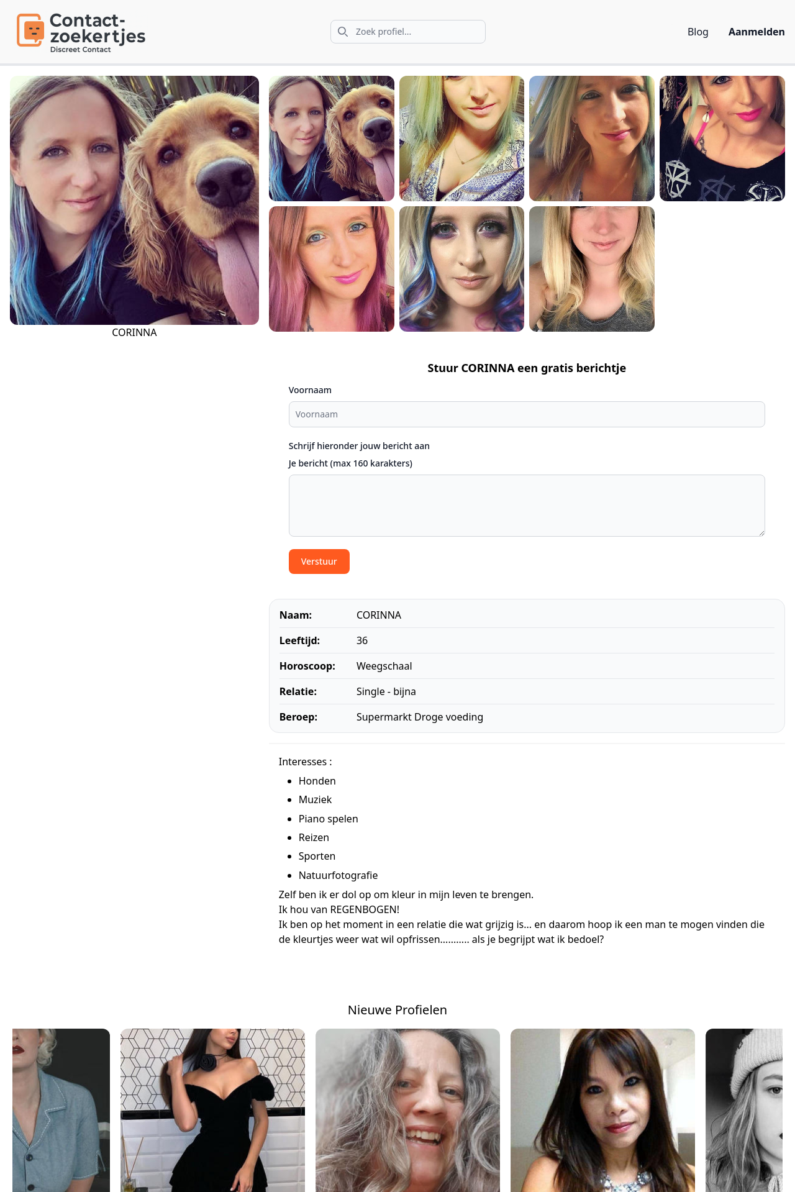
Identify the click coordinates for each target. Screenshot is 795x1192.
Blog (698, 32)
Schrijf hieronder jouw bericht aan (359, 446)
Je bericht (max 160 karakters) (350, 463)
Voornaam (310, 390)
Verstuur (319, 561)
